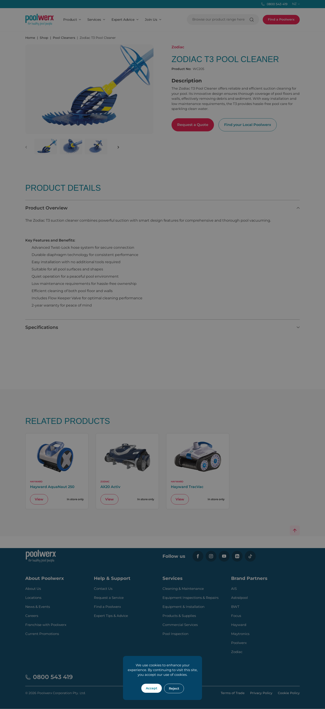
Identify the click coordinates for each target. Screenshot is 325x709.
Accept (151, 688)
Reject (174, 688)
